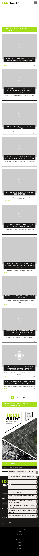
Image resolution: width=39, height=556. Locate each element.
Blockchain (19, 548)
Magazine (19, 551)
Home (19, 531)
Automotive (6, 65)
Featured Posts (7, 200)
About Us (19, 553)
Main (4, 133)
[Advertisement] (19, 15)
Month (15, 467)
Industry (19, 542)
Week (10, 467)
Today (5, 467)
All (20, 467)
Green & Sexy (19, 539)
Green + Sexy (6, 341)
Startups (19, 537)
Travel (19, 545)
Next (23, 397)
